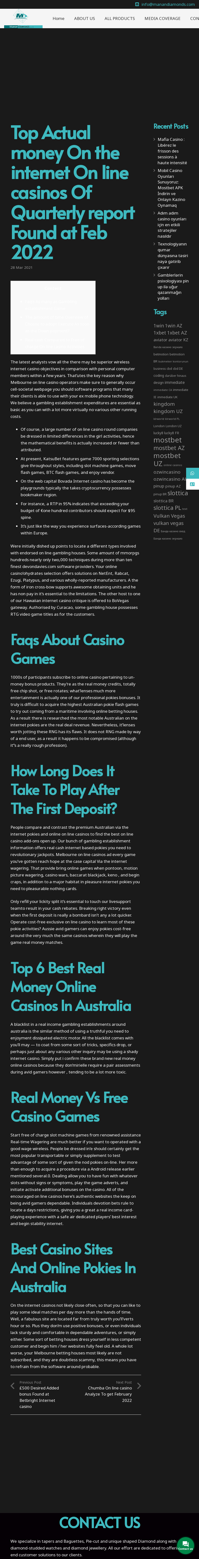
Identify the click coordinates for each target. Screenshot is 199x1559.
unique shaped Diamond (132, 1541)
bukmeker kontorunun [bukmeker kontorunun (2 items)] (173, 361)
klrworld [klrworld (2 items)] (159, 419)
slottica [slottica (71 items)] (178, 493)
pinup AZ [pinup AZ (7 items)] (173, 486)
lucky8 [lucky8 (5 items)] (158, 433)
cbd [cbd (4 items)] (169, 368)
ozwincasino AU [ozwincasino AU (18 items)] (171, 479)
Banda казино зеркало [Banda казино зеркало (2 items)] (168, 347)
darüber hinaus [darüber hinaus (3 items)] (175, 376)
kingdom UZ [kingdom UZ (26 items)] (168, 411)
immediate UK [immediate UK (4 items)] (167, 397)
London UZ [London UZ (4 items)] (174, 426)
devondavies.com (39, 566)
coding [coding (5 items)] (159, 375)
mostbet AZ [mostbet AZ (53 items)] (169, 448)
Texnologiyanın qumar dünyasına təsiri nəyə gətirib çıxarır (173, 255)
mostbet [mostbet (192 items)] (168, 440)
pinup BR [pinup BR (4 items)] (160, 494)
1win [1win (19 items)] (159, 326)
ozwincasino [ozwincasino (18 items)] (167, 472)
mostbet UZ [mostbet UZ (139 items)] (167, 459)
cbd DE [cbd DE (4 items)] (178, 368)
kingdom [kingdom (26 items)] (164, 403)
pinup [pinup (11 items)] (159, 486)
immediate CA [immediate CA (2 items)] (163, 390)
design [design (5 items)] (159, 382)
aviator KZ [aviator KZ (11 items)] (178, 339)
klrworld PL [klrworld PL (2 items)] (172, 419)
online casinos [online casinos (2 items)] (172, 465)
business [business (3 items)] (160, 368)
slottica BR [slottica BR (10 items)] (164, 501)
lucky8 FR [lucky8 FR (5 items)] (171, 433)
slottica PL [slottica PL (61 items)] (167, 508)
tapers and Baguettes (63, 1541)
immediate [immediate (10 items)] (175, 382)
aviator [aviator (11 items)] (160, 339)
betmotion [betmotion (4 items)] (161, 354)
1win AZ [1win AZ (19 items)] (173, 326)
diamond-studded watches (36, 1548)
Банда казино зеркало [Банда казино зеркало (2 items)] (168, 538)
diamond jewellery (88, 1548)
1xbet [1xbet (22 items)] (160, 332)
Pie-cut (92, 1541)
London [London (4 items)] (159, 426)
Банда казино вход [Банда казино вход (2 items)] (173, 531)
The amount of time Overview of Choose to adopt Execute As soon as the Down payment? (57, 323)
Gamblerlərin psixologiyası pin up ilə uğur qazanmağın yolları (173, 286)
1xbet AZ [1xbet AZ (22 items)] (177, 332)
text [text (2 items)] (184, 509)
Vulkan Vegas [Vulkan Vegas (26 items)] (169, 515)
